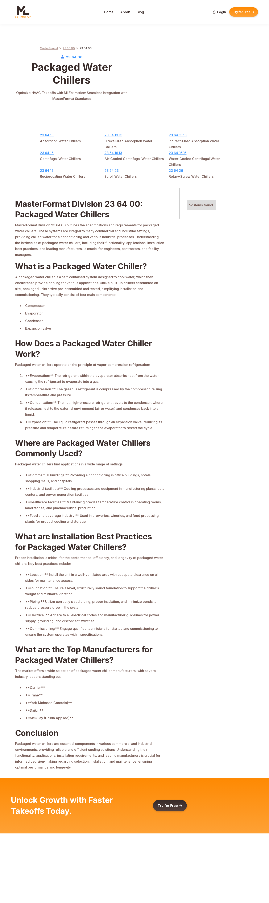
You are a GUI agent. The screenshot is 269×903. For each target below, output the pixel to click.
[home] (23, 12)
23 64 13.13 (113, 135)
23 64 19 (47, 170)
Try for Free (243, 12)
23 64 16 (47, 153)
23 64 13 (47, 135)
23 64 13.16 (178, 135)
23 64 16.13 (113, 153)
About (125, 12)
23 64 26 (176, 170)
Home (108, 12)
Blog (140, 12)
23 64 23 (111, 170)
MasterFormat (49, 48)
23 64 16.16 (177, 153)
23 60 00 (69, 48)
